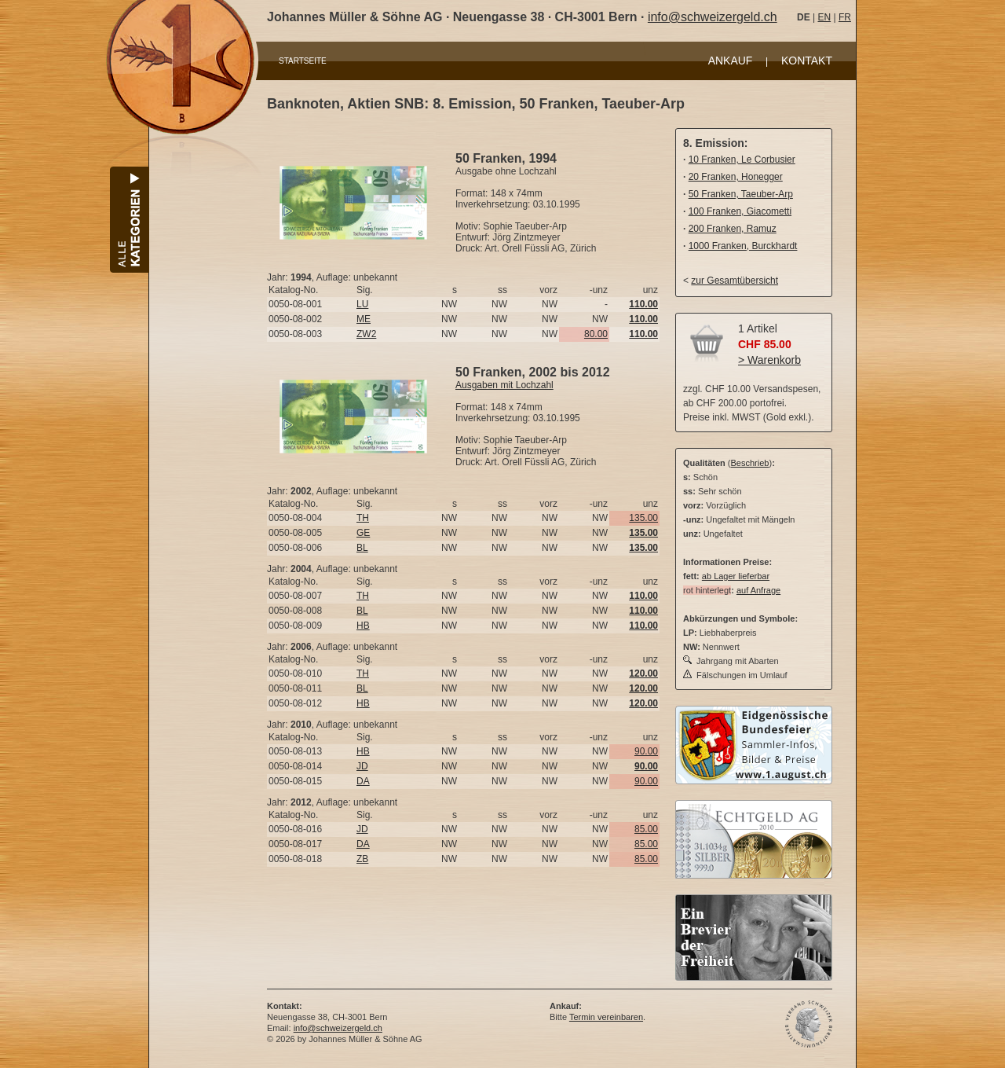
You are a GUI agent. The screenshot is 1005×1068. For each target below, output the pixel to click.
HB (363, 625)
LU (362, 304)
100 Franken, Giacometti (740, 211)
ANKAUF (730, 60)
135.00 (643, 517)
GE (363, 532)
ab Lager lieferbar (735, 576)
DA (363, 781)
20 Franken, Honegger (736, 176)
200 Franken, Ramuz (733, 228)
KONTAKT (806, 60)
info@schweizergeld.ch (712, 17)
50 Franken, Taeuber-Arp (741, 194)
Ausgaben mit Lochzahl (504, 385)
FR (845, 17)
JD (362, 766)
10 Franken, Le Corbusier (742, 159)
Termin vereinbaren (606, 1017)
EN (824, 17)
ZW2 (366, 333)
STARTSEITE (303, 61)
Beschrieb (750, 463)
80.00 (596, 333)
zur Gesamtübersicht (734, 280)
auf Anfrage (758, 590)
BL (362, 547)
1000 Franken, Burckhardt (743, 245)
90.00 (646, 751)
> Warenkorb (769, 360)
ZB (362, 858)
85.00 (646, 829)
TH (362, 517)
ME (363, 319)
